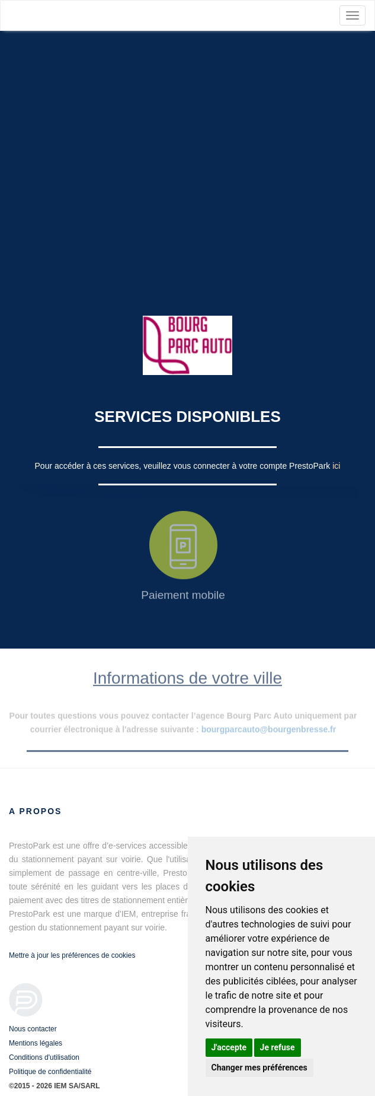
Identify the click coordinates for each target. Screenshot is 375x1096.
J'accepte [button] (229, 1047)
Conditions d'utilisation (44, 1057)
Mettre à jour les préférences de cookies (72, 955)
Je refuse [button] (277, 1047)
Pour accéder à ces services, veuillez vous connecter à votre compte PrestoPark (184, 466)
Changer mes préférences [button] (259, 1067)
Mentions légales (35, 1043)
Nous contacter (33, 1029)
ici (336, 466)
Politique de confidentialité (50, 1072)
